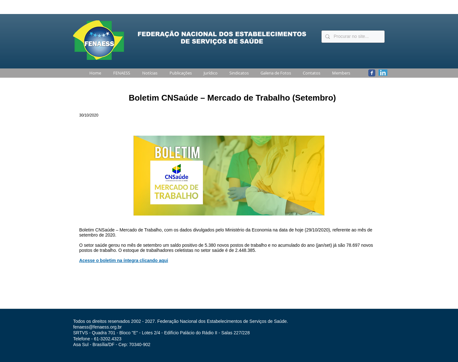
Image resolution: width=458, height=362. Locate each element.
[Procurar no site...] (352, 37)
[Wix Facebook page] (371, 72)
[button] (120, 73)
